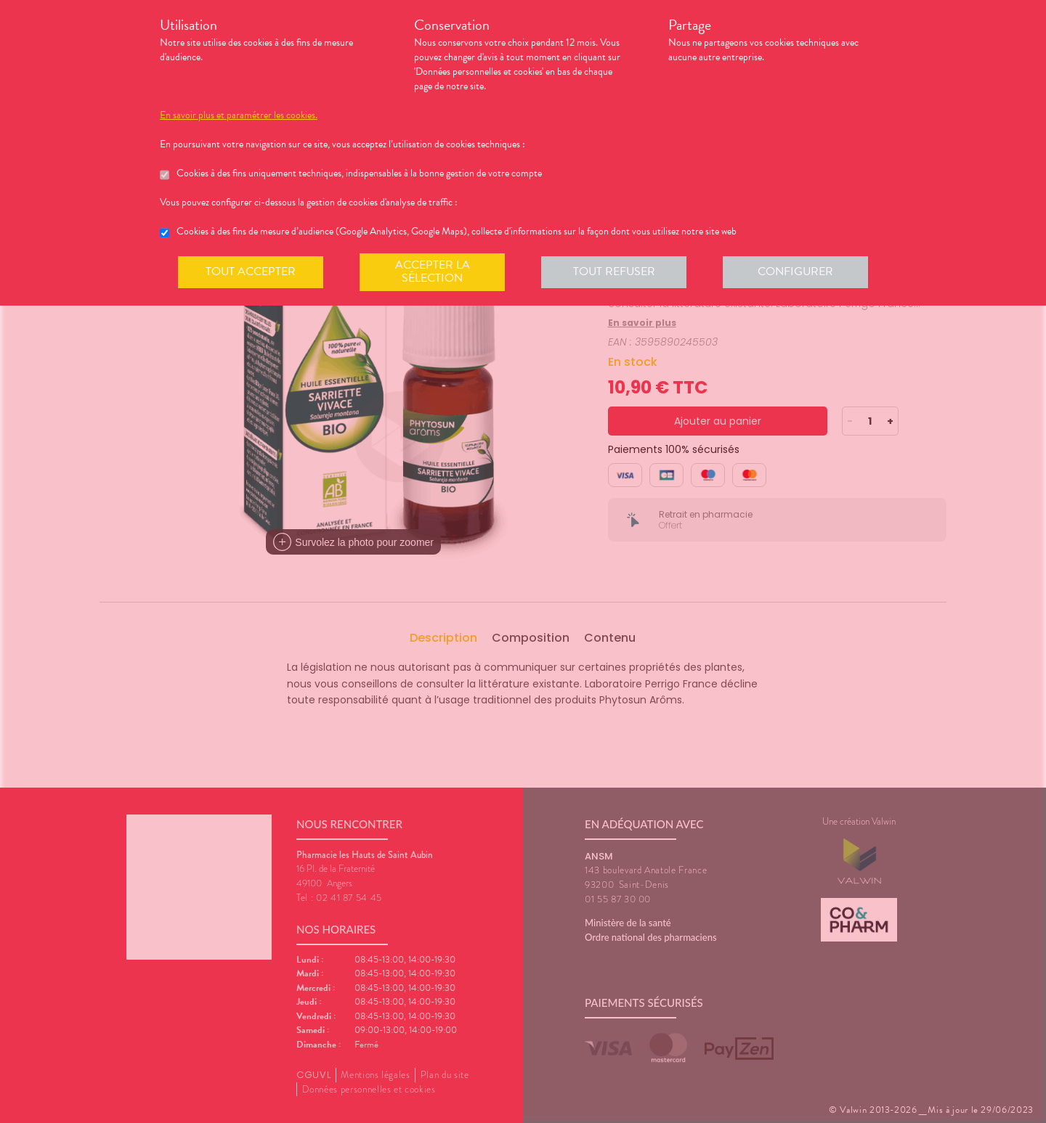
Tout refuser (614, 271)
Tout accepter (251, 271)
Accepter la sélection (432, 271)
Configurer (795, 271)
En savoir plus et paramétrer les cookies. (238, 115)
